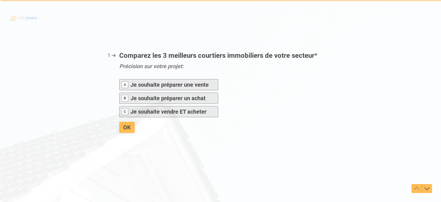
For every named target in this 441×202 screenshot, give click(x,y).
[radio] (168, 84)
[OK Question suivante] (127, 127)
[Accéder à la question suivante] (427, 188)
